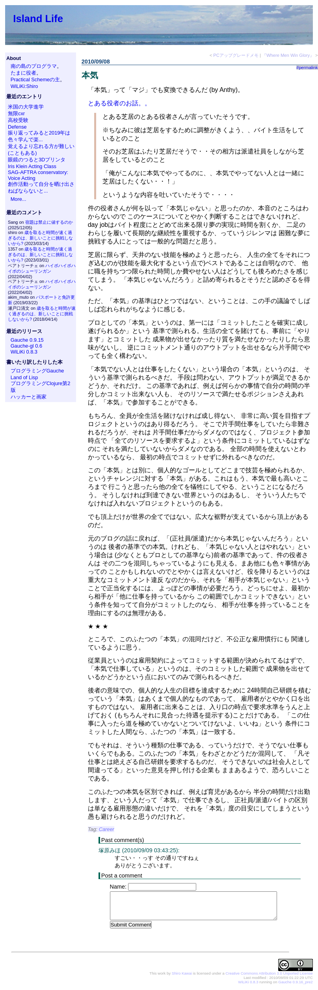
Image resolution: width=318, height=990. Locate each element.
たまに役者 (23, 73)
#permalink (307, 67)
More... (18, 199)
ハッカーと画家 (28, 397)
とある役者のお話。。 (119, 103)
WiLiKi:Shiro (24, 86)
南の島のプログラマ (34, 66)
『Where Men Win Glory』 (288, 55)
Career (106, 829)
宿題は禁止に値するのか (49, 222)
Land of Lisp (24, 377)
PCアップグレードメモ (235, 55)
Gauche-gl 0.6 (26, 346)
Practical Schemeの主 (35, 79)
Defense (17, 127)
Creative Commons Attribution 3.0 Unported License (268, 973)
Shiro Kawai (182, 973)
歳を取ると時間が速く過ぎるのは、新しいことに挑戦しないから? (40, 238)
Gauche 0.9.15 (27, 340)
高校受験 (18, 120)
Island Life (38, 18)
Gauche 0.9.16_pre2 (295, 982)
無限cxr (16, 113)
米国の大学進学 (26, 107)
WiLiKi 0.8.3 (24, 352)
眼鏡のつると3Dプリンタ (36, 160)
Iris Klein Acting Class (32, 166)
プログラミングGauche (37, 371)
